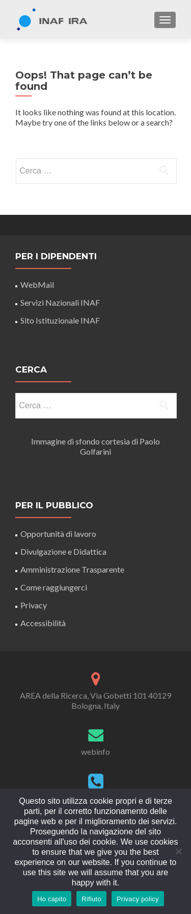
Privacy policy (138, 899)
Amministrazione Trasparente (72, 569)
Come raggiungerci (53, 587)
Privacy (33, 605)
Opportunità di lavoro (58, 533)
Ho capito (51, 899)
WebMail (38, 284)
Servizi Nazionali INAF (60, 302)
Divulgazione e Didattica (63, 551)
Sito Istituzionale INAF (60, 320)
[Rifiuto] (178, 851)
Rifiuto (91, 899)
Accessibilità (43, 623)
